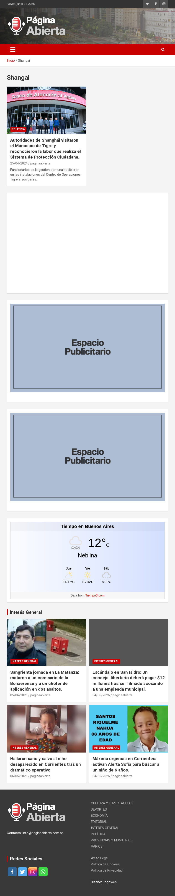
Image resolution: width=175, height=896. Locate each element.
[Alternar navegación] (13, 49)
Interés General (26, 612)
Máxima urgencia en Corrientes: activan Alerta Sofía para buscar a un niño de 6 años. (126, 764)
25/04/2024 (19, 163)
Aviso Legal (99, 858)
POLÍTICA (18, 129)
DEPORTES (99, 809)
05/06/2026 (19, 695)
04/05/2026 (101, 776)
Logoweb (110, 882)
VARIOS (97, 846)
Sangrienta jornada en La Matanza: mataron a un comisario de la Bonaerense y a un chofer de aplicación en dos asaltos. (44, 681)
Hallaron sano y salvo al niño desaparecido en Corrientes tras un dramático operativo (45, 764)
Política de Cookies (105, 864)
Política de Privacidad (107, 870)
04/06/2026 (101, 695)
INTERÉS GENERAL (24, 661)
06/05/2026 (19, 776)
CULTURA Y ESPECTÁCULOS (112, 803)
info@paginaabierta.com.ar (43, 833)
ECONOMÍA (99, 816)
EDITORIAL (99, 822)
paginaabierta (40, 163)
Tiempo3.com (94, 595)
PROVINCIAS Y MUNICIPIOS (112, 840)
